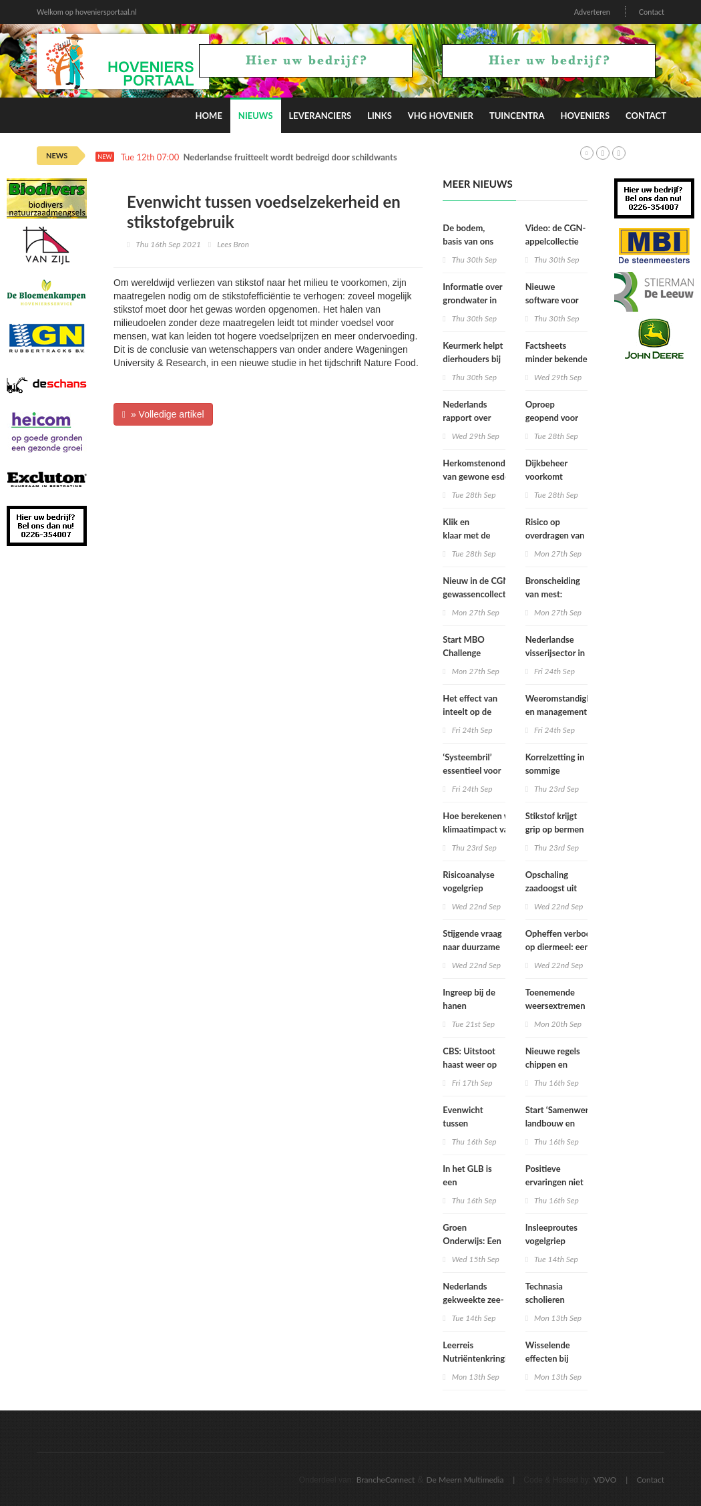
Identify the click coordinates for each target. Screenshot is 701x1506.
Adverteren (592, 11)
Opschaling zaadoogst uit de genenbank (552, 888)
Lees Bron (233, 244)
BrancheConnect (386, 1480)
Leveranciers (320, 115)
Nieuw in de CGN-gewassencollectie (478, 587)
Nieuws (255, 115)
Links (379, 115)
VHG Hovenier (440, 115)
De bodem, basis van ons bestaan (468, 241)
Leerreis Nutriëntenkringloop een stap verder (482, 1358)
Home (209, 115)
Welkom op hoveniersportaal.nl (87, 11)
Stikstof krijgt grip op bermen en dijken (554, 829)
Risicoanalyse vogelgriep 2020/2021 (468, 888)
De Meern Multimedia (465, 1480)
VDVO (605, 1480)
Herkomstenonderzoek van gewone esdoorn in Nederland (487, 476)
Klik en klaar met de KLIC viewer (466, 535)
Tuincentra (517, 115)
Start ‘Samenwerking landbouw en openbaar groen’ (565, 1123)
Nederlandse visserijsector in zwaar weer (555, 652)
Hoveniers (585, 115)
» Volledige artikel (163, 414)
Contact (651, 11)
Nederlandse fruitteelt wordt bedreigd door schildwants (290, 157)
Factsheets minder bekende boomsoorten (556, 359)
